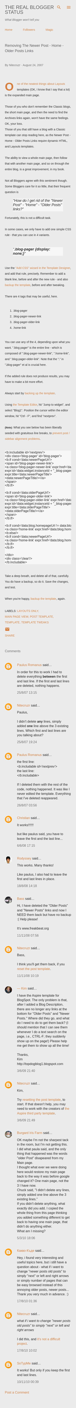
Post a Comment (17, 1392)
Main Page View (16, 616)
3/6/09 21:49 (26, 1120)
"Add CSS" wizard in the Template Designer (42, 268)
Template (12, 622)
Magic (49, 29)
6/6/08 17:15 (26, 845)
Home (8, 29)
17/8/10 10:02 (27, 1350)
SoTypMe (24, 1363)
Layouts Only (27, 611)
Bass (20, 898)
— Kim (22, 988)
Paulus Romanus (29, 665)
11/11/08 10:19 (28, 976)
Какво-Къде (25, 1250)
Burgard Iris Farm (29, 1133)
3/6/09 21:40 (26, 1071)
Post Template (41, 616)
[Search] (59, 7)
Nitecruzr (23, 705)
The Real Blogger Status (29, 9)
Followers (29, 29)
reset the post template (33, 969)
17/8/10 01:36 (27, 1301)
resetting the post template (41, 1099)
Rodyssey (24, 858)
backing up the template (40, 393)
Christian (23, 818)
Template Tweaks (35, 622)
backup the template (17, 285)
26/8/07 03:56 (27, 805)
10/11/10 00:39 (28, 1382)
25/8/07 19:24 (27, 742)
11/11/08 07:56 (28, 935)
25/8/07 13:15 (27, 692)
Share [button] (10, 635)
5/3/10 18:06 (26, 1238)
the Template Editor (25, 404)
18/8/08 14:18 (27, 886)
